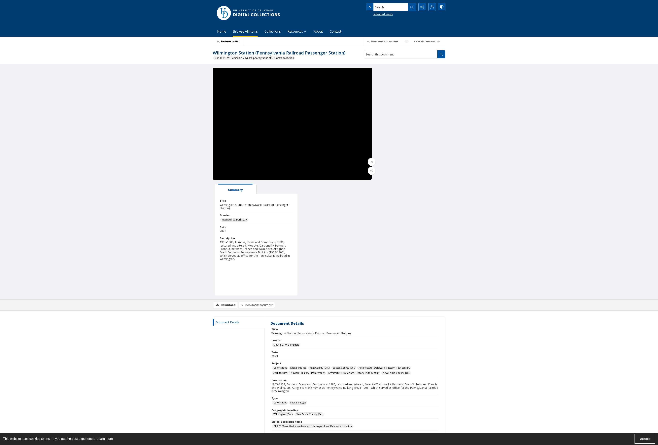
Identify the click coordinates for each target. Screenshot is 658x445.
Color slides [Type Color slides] (280, 287)
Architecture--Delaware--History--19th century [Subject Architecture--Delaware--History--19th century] (299, 257)
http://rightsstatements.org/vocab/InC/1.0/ (321, 344)
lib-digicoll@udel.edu (287, 418)
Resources (397, 418)
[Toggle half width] (368, 171)
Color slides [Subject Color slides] (280, 252)
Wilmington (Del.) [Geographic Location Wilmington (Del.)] (283, 298)
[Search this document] (400, 54)
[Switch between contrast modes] (441, 7)
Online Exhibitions (343, 413)
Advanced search (375, 14)
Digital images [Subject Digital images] (298, 252)
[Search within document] (441, 54)
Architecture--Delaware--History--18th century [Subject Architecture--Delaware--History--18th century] (384, 252)
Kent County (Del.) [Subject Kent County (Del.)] (319, 252)
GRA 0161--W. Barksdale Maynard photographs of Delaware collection (254, 58)
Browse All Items (245, 31)
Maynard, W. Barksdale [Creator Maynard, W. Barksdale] (390, 104)
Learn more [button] (105, 438)
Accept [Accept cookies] (645, 438)
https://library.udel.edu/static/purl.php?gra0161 (300, 322)
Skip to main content (26, 2)
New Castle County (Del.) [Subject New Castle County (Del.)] (396, 257)
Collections (272, 31)
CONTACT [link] (280, 395)
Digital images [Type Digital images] (298, 287)
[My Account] (431, 7)
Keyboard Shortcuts (26, 2)
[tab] (389, 73)
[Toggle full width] (368, 162)
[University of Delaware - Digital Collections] (248, 13)
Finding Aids (340, 418)
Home (221, 31)
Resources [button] (297, 31)
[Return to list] (230, 41)
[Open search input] (411, 7)
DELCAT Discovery (343, 408)
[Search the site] (382, 7)
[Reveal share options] (421, 7)
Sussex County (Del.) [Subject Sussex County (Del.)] (344, 252)
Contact (335, 31)
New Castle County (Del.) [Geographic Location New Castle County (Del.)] (309, 298)
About (318, 31)
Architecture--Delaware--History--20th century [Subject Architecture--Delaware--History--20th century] (353, 257)
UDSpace (338, 404)
